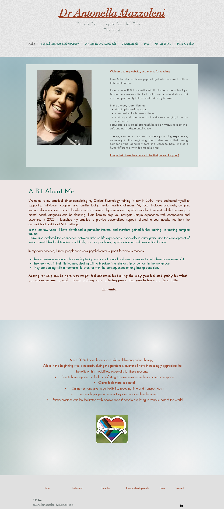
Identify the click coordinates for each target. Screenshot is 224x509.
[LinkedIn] (181, 505)
